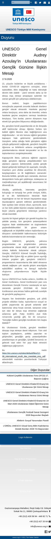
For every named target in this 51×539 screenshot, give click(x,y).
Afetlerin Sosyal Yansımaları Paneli (33, 420)
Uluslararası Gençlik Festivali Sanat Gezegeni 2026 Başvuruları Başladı (28, 413)
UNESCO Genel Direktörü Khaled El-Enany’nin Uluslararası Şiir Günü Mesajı (27, 385)
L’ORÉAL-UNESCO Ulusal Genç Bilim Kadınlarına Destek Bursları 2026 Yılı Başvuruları (26, 427)
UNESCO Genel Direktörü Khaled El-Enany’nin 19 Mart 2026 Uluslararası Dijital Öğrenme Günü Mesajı (26, 404)
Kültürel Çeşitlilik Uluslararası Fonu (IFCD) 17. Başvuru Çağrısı (28, 377)
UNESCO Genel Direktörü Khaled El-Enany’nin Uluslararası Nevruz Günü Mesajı (27, 394)
